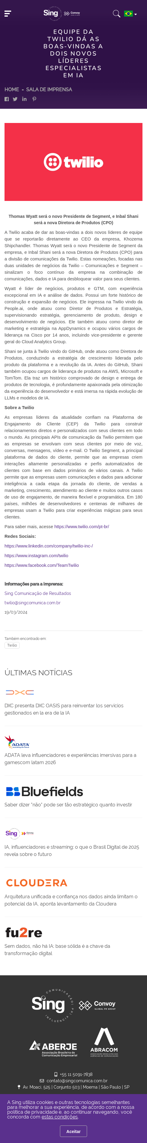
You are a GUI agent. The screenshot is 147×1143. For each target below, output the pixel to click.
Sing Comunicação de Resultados (38, 593)
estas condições (60, 1117)
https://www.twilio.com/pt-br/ (81, 526)
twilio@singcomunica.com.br (33, 602)
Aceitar (73, 1131)
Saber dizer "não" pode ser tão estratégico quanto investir (68, 805)
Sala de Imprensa (49, 89)
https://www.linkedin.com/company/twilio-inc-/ (49, 546)
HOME (12, 89)
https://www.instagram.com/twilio (36, 555)
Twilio (12, 645)
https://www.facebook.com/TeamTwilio (42, 565)
